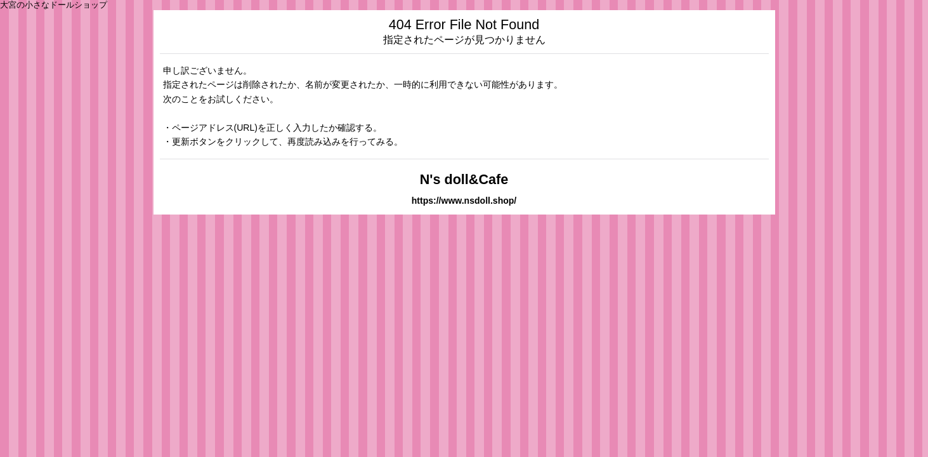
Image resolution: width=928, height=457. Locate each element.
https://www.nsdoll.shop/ (464, 200)
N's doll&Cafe (464, 179)
